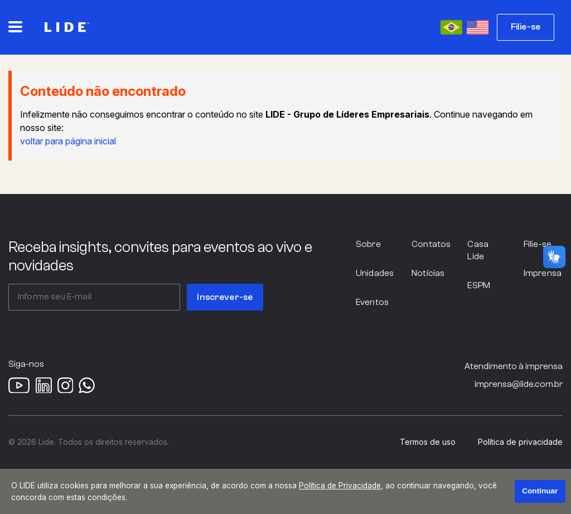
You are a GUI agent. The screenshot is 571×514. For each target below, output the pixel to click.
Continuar (540, 491)
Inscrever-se (225, 297)
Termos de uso (428, 442)
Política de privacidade (520, 442)
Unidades (375, 273)
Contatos (431, 244)
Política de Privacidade (340, 485)
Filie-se (525, 27)
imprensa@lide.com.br (519, 384)
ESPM (478, 285)
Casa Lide (477, 250)
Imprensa (543, 273)
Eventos (372, 302)
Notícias (428, 273)
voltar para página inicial (68, 141)
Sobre (368, 244)
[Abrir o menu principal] (15, 26)
